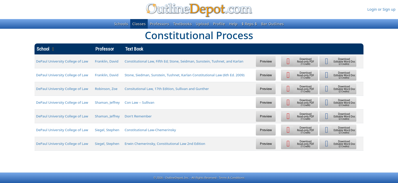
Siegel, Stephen (107, 130)
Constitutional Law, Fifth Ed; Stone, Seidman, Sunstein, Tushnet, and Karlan (184, 61)
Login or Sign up (381, 9)
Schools (121, 23)
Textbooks (182, 23)
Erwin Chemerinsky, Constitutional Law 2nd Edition (165, 143)
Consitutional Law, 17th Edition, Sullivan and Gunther (167, 88)
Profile (219, 23)
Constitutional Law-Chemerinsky (150, 130)
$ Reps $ (249, 23)
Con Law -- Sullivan (139, 102)
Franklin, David (107, 61)
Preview (266, 61)
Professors (159, 23)
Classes (139, 23)
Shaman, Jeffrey (107, 102)
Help (233, 23)
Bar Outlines (272, 23)
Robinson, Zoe (106, 88)
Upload (202, 23)
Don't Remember (138, 116)
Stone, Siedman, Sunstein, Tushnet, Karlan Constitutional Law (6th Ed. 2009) (184, 75)
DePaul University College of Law (62, 61)
